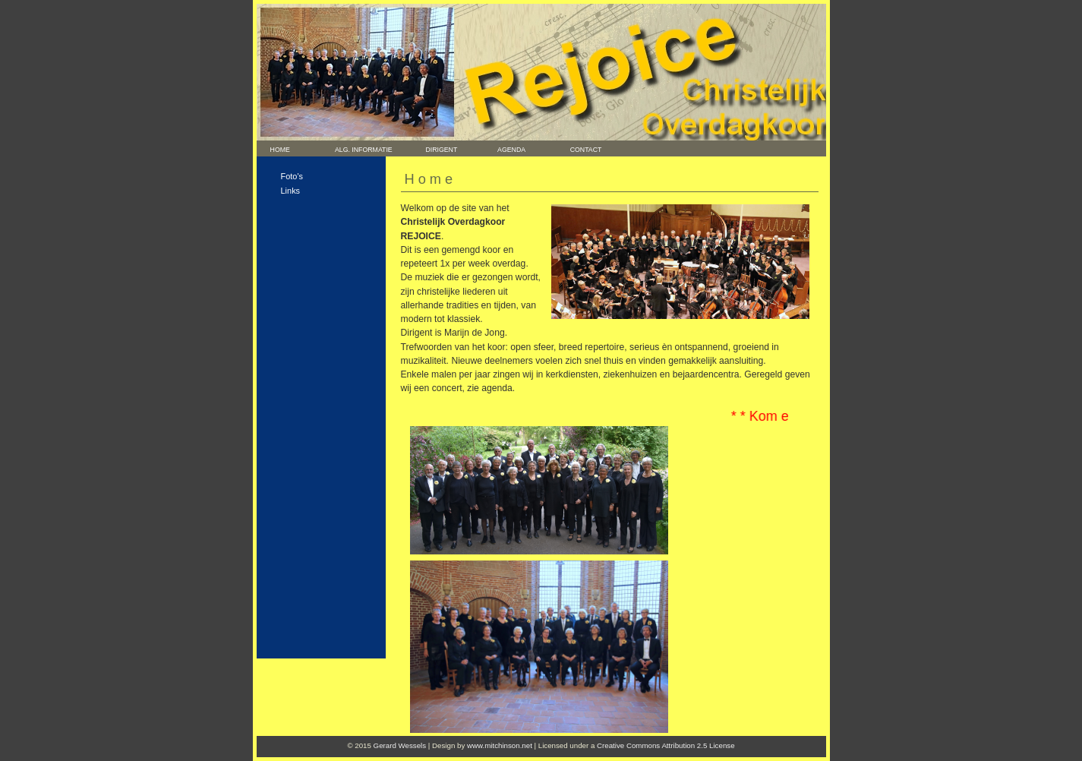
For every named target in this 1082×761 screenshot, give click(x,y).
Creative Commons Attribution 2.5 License (666, 745)
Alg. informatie (364, 149)
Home (274, 149)
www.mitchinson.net (499, 745)
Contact (582, 149)
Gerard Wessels (400, 745)
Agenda (506, 149)
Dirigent (434, 149)
